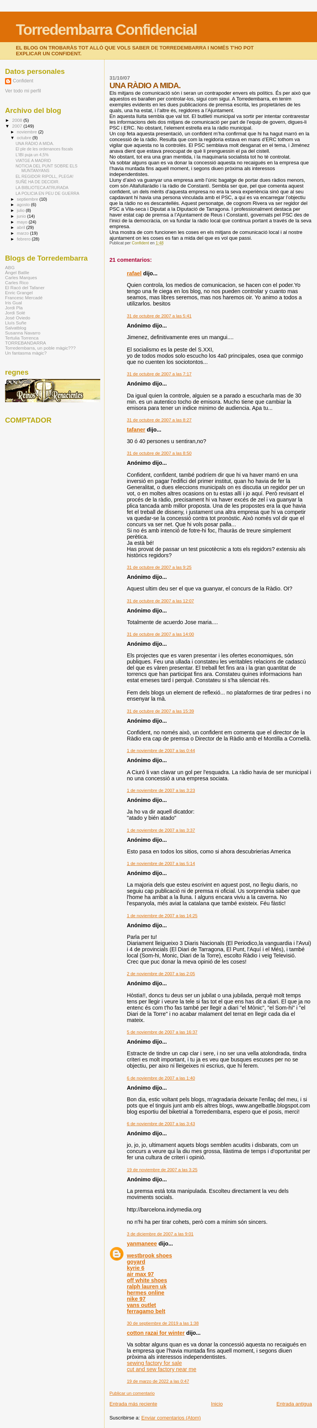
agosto (24, 204)
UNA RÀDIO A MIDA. (34, 143)
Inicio (217, 1404)
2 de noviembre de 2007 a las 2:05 (161, 973)
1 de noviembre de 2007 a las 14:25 (162, 915)
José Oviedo (17, 317)
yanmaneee (142, 1243)
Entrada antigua (294, 1404)
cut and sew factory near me (162, 1369)
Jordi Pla (14, 307)
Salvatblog (15, 327)
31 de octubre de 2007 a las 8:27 (159, 420)
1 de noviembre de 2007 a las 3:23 (161, 790)
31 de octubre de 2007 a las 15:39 (160, 711)
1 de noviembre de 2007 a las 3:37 (161, 830)
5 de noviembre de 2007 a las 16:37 (162, 1032)
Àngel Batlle (17, 272)
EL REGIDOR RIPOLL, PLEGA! (44, 176)
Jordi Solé (15, 312)
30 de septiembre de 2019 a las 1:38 (163, 1323)
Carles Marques (21, 277)
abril (21, 227)
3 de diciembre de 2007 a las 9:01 (160, 1234)
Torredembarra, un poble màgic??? (40, 347)
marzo (23, 233)
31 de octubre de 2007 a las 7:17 (159, 374)
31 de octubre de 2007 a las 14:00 (160, 634)
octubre (25, 137)
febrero (24, 239)
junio (22, 216)
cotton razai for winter (156, 1333)
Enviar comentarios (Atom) (171, 1418)
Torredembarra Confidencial (106, 29)
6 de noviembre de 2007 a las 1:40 (161, 1078)
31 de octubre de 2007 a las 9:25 (159, 567)
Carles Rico (17, 282)
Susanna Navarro (22, 332)
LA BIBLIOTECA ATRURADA (42, 187)
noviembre (27, 132)
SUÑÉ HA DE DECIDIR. (37, 181)
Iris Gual (13, 302)
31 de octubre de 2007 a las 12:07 (160, 601)
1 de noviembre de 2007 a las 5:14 (161, 863)
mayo (23, 222)
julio (21, 210)
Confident (23, 81)
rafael (134, 273)
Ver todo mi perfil (23, 91)
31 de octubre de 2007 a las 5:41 (159, 316)
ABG (10, 267)
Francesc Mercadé (24, 297)
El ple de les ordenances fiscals (44, 149)
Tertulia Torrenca (21, 337)
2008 (17, 120)
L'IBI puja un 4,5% (32, 154)
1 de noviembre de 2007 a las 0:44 (161, 750)
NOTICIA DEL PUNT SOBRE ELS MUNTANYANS (46, 168)
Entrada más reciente (134, 1404)
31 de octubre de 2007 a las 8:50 (159, 453)
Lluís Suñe (15, 322)
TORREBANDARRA (25, 342)
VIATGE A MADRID (33, 160)
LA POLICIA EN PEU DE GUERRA (47, 193)
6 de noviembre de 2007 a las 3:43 (161, 1123)
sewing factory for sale (154, 1363)
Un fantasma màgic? (25, 352)
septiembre (28, 199)
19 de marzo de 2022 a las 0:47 (158, 1381)
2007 (17, 125)
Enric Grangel (19, 292)
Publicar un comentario (132, 1393)
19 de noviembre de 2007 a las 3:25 (162, 1169)
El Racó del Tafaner (25, 287)
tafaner (136, 430)
